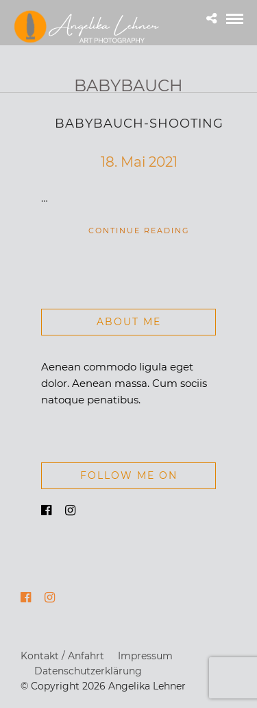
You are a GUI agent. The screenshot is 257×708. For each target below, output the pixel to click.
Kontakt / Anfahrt (62, 656)
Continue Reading (139, 230)
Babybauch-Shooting (139, 123)
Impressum (145, 656)
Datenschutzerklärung (88, 671)
